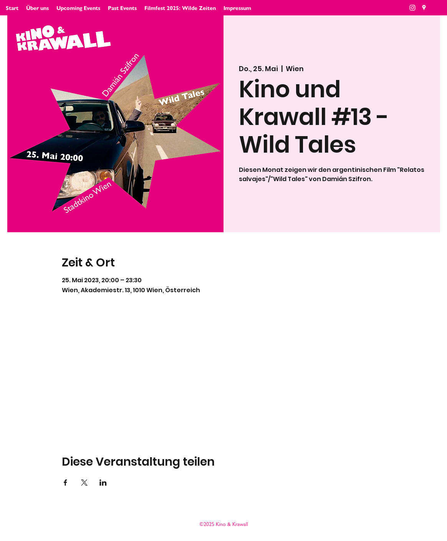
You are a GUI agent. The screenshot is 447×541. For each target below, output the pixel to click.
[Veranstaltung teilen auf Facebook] (65, 482)
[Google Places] (424, 8)
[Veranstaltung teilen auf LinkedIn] (103, 482)
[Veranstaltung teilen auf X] (84, 482)
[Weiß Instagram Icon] (412, 8)
